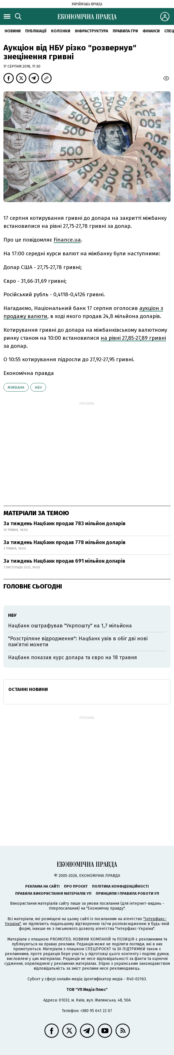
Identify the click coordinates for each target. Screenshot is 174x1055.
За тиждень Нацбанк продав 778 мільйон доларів (64, 542)
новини (13, 31)
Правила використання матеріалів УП (53, 893)
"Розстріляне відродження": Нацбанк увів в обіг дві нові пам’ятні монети (78, 641)
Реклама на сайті (42, 886)
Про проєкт (76, 886)
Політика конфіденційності (120, 886)
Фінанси (151, 31)
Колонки (60, 31)
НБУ (38, 387)
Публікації (35, 31)
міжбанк (16, 387)
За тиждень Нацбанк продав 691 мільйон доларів (64, 561)
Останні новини (28, 689)
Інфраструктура (91, 31)
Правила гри (125, 31)
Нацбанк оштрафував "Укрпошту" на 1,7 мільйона (70, 626)
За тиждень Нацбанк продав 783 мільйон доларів (64, 523)
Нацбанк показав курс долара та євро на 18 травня (72, 657)
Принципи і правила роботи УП (127, 893)
